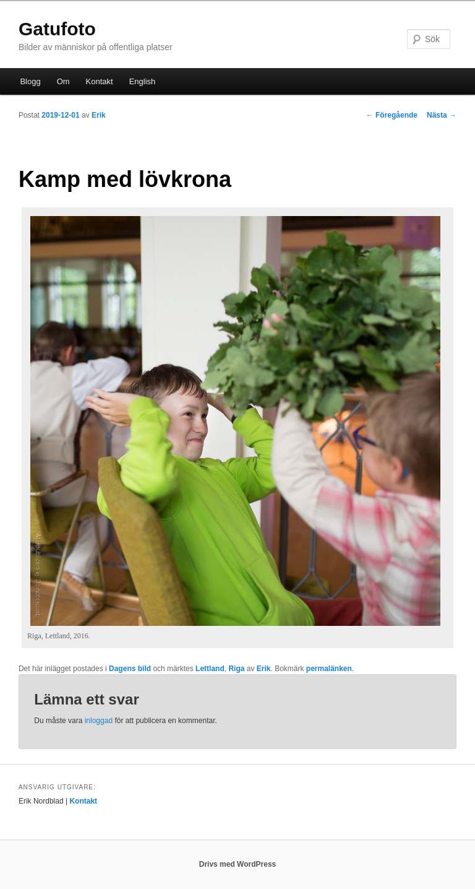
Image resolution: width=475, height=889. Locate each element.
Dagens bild (130, 668)
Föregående (391, 115)
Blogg (30, 81)
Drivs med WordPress (237, 864)
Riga (236, 668)
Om (63, 81)
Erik (99, 115)
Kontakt (99, 81)
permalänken (329, 668)
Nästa (441, 115)
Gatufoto (57, 29)
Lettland (210, 668)
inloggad (99, 720)
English (142, 81)
